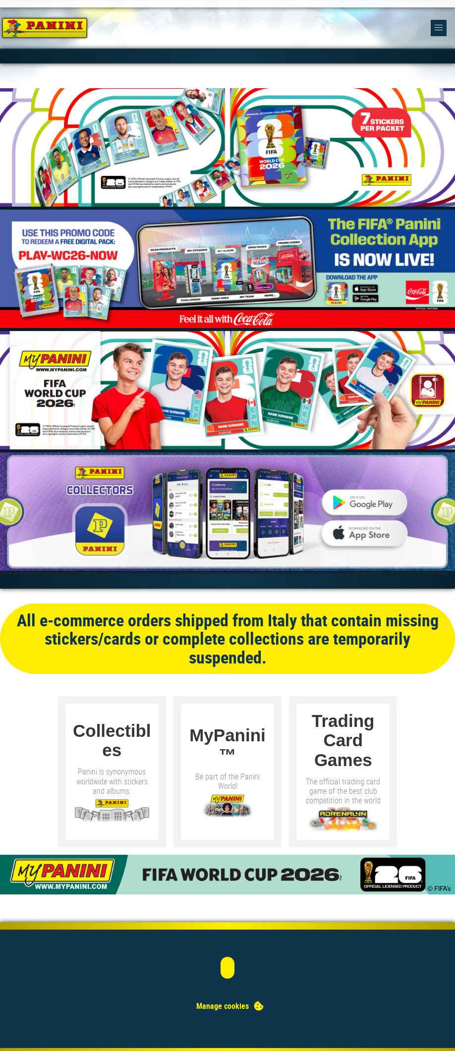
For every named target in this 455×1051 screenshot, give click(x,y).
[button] (439, 28)
